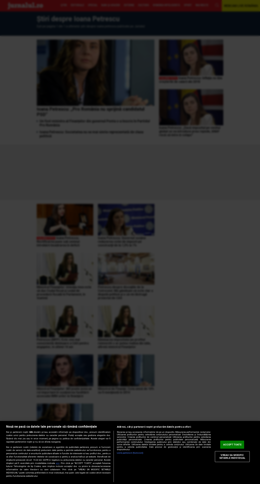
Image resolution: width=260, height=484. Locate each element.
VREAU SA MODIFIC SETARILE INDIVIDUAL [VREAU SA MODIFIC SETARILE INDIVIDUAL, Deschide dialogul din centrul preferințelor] (232, 457)
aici (57, 463)
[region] (130, 452)
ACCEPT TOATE (232, 444)
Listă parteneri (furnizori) (130, 453)
